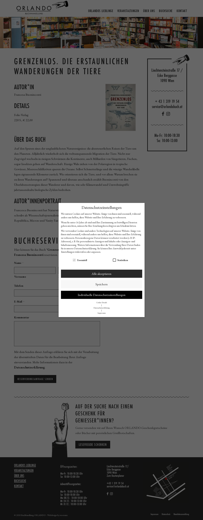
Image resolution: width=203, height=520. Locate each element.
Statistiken (120, 260)
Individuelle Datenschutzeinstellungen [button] (101, 295)
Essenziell (80, 260)
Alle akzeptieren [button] (101, 274)
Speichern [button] (101, 284)
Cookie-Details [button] (101, 302)
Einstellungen (67, 252)
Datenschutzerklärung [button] (101, 308)
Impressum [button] (102, 313)
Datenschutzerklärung (85, 248)
